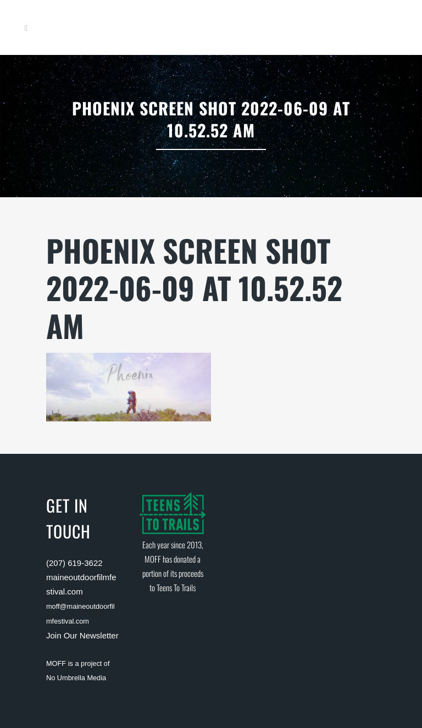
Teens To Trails (176, 587)
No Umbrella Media (76, 678)
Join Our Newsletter (82, 635)
